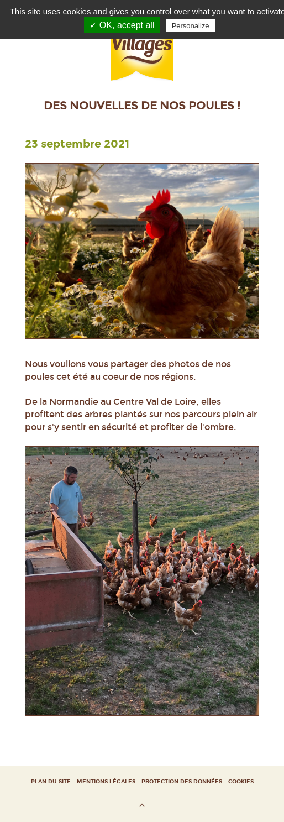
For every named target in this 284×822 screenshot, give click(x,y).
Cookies (241, 781)
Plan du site (51, 781)
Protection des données (181, 781)
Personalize (190, 26)
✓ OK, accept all (122, 25)
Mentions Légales (106, 781)
